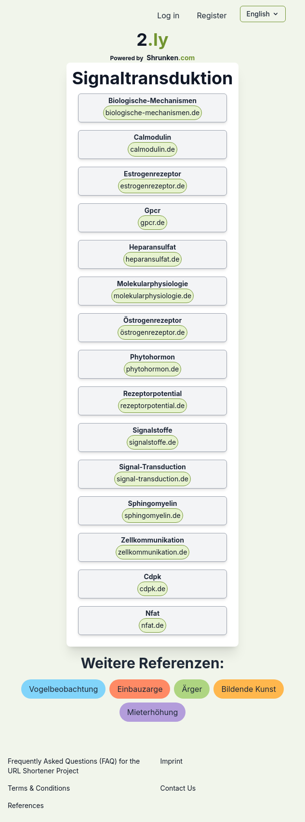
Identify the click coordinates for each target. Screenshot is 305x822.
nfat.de (152, 625)
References (26, 805)
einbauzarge (139, 689)
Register (211, 15)
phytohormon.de (152, 369)
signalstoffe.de (152, 442)
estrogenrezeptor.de (152, 186)
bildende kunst (248, 689)
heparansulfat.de (153, 259)
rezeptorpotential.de (152, 405)
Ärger (192, 689)
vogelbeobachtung (63, 689)
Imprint (171, 761)
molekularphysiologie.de (152, 296)
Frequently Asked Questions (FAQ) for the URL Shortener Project (74, 766)
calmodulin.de (152, 149)
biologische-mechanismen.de (152, 112)
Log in (168, 15)
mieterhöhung (152, 712)
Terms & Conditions (39, 788)
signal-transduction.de (152, 479)
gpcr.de (152, 222)
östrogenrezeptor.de (152, 332)
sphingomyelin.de (152, 515)
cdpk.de (153, 588)
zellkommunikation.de (152, 552)
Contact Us (178, 788)
